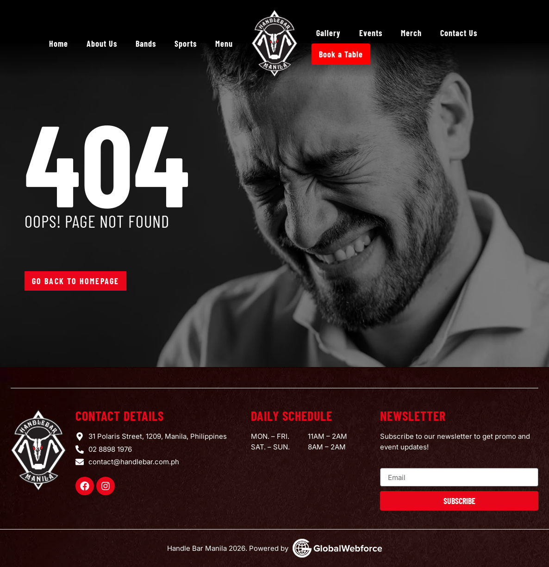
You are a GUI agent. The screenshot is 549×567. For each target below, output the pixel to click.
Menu (224, 43)
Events (370, 33)
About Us (102, 43)
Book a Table (341, 54)
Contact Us (458, 33)
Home (58, 43)
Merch (411, 33)
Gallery (328, 33)
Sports (186, 43)
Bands (146, 43)
